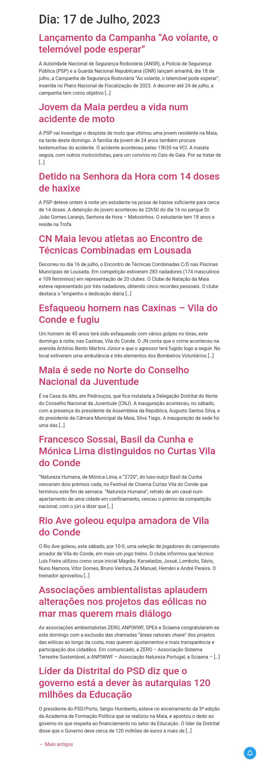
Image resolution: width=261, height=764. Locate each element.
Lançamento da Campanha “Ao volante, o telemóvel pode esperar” (128, 43)
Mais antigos (56, 744)
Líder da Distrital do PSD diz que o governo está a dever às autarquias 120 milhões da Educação (125, 682)
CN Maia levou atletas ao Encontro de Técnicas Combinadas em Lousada (120, 244)
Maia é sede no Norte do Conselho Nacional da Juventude (114, 375)
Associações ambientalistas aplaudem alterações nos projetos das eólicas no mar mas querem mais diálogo (123, 601)
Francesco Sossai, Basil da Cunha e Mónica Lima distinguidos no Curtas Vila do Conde (127, 451)
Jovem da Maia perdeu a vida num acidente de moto (113, 112)
